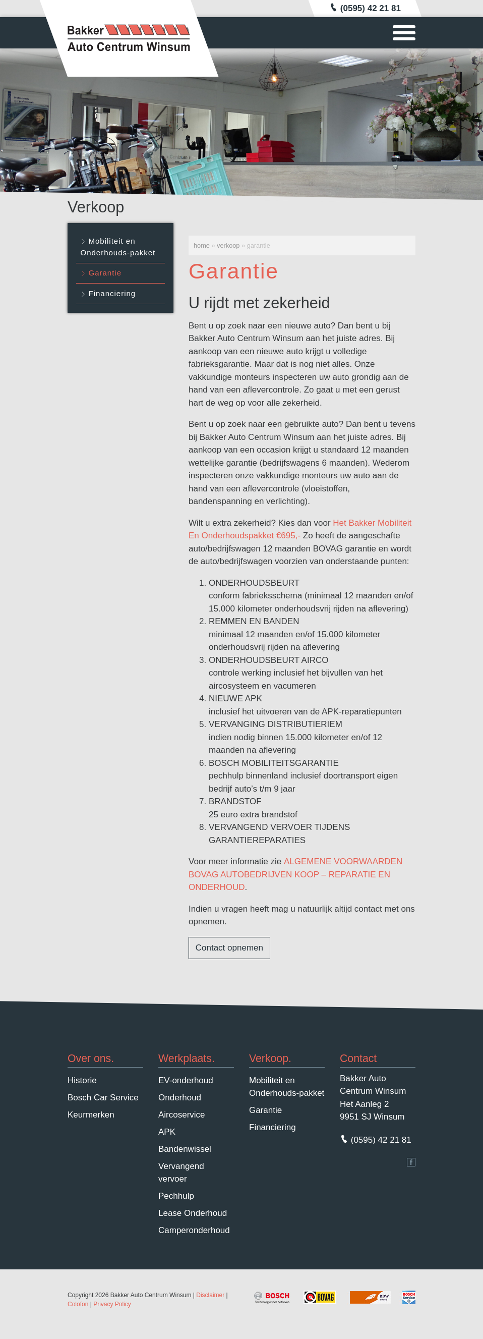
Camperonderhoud (194, 1230)
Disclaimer (210, 1295)
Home (202, 245)
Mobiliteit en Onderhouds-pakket (118, 247)
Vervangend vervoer (181, 1172)
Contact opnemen (229, 948)
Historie (82, 1080)
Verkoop (228, 245)
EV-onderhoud (185, 1080)
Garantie (105, 272)
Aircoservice (181, 1115)
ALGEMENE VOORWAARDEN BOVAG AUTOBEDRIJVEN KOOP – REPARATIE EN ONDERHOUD (295, 874)
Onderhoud (179, 1097)
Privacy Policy (112, 1304)
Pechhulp (176, 1196)
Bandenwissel (184, 1149)
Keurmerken (91, 1115)
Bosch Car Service (103, 1097)
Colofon (78, 1304)
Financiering (112, 293)
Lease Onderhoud (192, 1213)
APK (166, 1132)
